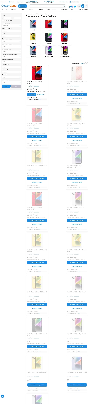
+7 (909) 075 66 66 (46, 376)
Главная (27, 13)
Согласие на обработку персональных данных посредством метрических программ (47, 396)
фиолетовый (49, 56)
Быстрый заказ (40, 95)
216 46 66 (32, 1)
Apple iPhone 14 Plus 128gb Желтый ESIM (55, 82)
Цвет (3, 33)
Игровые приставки (51, 9)
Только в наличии (7, 20)
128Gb (33, 30)
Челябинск (4, 1)
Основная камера (6, 49)
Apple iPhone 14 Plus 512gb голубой (34, 294)
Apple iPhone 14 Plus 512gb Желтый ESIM (34, 212)
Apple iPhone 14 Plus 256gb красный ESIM (34, 169)
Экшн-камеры (64, 9)
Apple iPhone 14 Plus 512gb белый (76, 212)
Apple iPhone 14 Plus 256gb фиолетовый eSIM (76, 125)
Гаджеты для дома (83, 9)
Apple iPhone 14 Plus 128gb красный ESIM (76, 82)
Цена (3, 15)
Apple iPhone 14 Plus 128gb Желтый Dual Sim (34, 125)
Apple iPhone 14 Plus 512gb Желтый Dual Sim (76, 169)
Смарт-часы (22, 9)
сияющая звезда (64, 56)
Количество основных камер (9, 54)
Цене (82, 63)
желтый (33, 43)
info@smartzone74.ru (63, 1)
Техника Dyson (4, 381)
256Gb (49, 30)
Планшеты (32, 9)
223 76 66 (49, 1)
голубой (33, 56)
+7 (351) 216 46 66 (46, 375)
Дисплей (4, 74)
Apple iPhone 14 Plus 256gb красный (34, 82)
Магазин (12, 2)
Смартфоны (4, 9)
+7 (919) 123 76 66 (81, 377)
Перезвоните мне (84, 1)
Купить (33, 95)
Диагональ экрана (6, 28)
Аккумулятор (5, 64)
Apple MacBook (4, 378)
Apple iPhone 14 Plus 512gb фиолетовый (76, 294)
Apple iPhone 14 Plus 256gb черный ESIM (34, 255)
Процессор (5, 69)
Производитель (6, 23)
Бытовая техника (5, 380)
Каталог (32, 13)
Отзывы (22, 372)
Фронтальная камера (7, 59)
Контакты (22, 374)
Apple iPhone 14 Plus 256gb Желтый (76, 255)
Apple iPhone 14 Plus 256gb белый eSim (55, 169)
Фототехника (4, 385)
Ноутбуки (13, 9)
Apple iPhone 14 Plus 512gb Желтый (55, 212)
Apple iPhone (37, 13)
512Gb (64, 30)
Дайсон (73, 9)
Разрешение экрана (7, 44)
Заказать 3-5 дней (57, 99)
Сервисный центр (75, 1)
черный (49, 43)
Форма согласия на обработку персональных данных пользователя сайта (47, 391)
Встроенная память (7, 39)
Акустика (40, 9)
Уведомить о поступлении (57, 95)
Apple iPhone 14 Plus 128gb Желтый (55, 125)
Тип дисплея (5, 80)
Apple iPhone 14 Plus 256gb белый (55, 255)
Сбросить (16, 86)
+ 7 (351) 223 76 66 (81, 375)
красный (64, 43)
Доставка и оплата (25, 371)
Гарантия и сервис (25, 369)
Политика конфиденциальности (46, 388)
